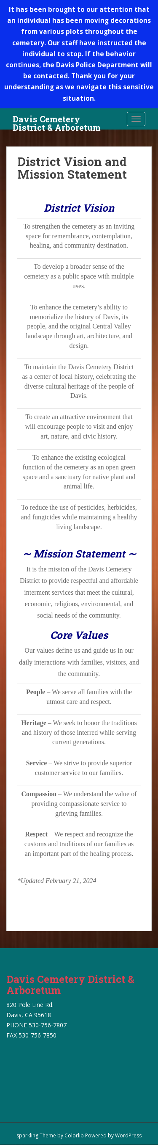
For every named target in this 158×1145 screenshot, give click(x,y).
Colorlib (74, 1135)
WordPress (128, 1135)
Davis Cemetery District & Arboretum (57, 121)
